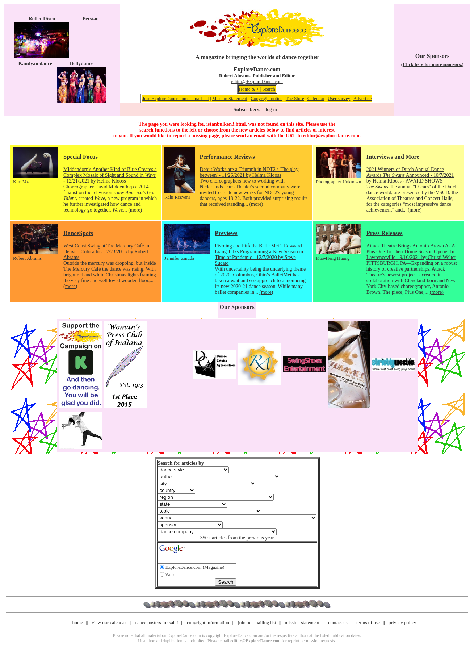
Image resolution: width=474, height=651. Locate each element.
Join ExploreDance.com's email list (175, 98)
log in (271, 109)
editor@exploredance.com (331, 135)
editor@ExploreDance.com (257, 81)
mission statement (302, 622)
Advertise (362, 98)
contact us (338, 622)
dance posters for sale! (156, 622)
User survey (339, 98)
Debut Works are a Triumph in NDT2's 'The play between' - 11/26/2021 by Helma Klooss (249, 172)
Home (245, 89)
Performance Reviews (227, 156)
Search (269, 89)
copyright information (208, 622)
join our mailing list (257, 622)
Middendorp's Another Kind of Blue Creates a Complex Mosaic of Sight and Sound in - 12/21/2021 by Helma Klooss (110, 175)
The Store (295, 98)
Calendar (315, 98)
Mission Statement (229, 98)
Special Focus (80, 156)
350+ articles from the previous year (237, 538)
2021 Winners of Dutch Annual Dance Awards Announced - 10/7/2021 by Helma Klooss (410, 175)
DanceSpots (78, 233)
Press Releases (384, 233)
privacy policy (402, 622)
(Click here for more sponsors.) (432, 64)
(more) (135, 210)
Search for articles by (181, 463)
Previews (226, 233)
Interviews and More (392, 156)
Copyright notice (266, 98)
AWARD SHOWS (424, 181)
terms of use (368, 622)
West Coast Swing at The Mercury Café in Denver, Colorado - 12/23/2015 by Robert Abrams (106, 251)
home (77, 622)
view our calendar (109, 622)
